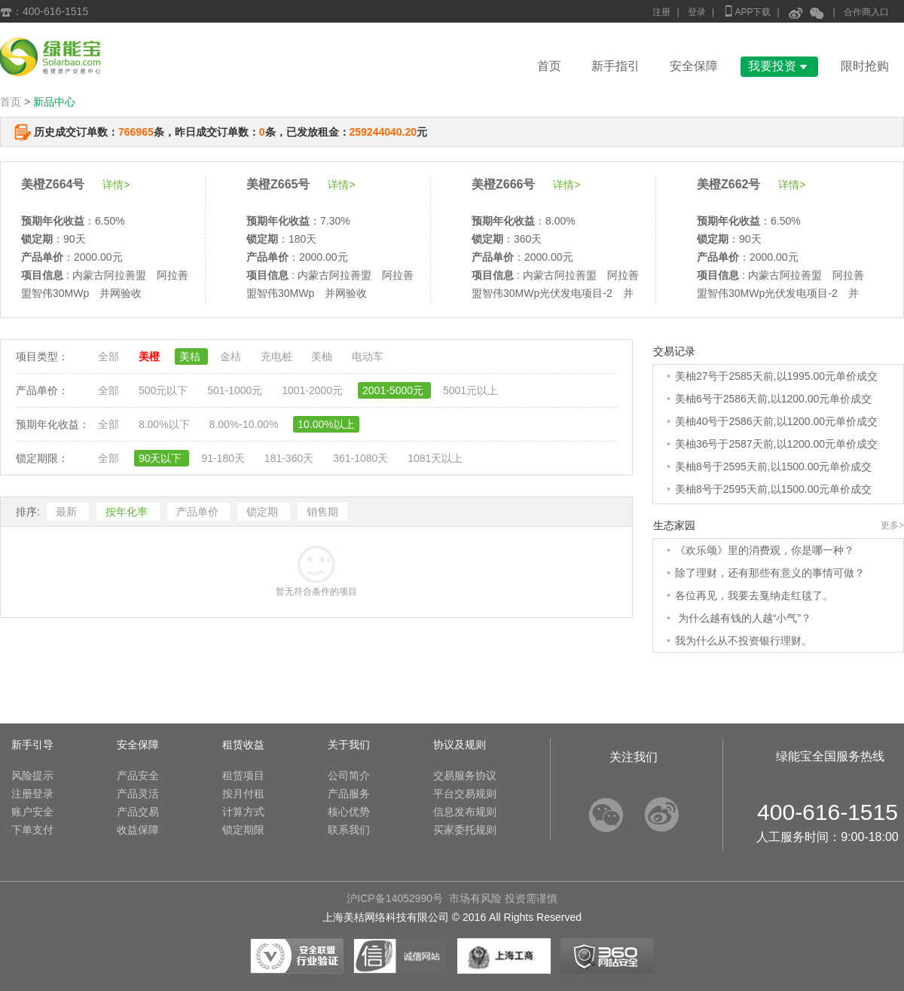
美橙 (151, 356)
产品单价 (198, 512)
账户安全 (32, 812)
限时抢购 (865, 66)
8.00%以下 (166, 424)
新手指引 (615, 66)
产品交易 (138, 812)
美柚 (323, 356)
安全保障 (694, 66)
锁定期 (263, 512)
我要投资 (779, 66)
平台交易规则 (464, 794)
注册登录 (32, 794)
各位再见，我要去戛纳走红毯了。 (754, 595)
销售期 (322, 512)
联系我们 (349, 830)
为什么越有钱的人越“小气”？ (743, 618)
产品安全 (138, 775)
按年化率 (128, 512)
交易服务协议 (464, 775)
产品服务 (349, 794)
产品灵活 (138, 794)
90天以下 (162, 458)
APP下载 (746, 11)
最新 (68, 512)
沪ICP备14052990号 (395, 898)
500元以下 (165, 390)
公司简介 (349, 775)
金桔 (232, 356)
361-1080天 (362, 458)
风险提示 (32, 775)
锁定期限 (243, 830)
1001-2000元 (314, 390)
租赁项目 (243, 775)
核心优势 (349, 812)
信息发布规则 (464, 812)
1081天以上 (435, 458)
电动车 (367, 356)
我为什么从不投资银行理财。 (743, 641)
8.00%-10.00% (245, 424)
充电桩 (278, 356)
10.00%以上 (326, 424)
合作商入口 (866, 12)
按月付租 (243, 794)
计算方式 (243, 812)
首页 (549, 66)
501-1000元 (236, 390)
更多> (892, 525)
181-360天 (290, 458)
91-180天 (224, 458)
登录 (697, 12)
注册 (661, 12)
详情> (116, 185)
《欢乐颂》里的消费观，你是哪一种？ (764, 550)
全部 (110, 356)
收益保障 (138, 830)
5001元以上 (470, 390)
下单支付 (32, 830)
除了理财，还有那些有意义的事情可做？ (770, 573)
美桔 (191, 356)
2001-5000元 (394, 390)
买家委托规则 (464, 830)
